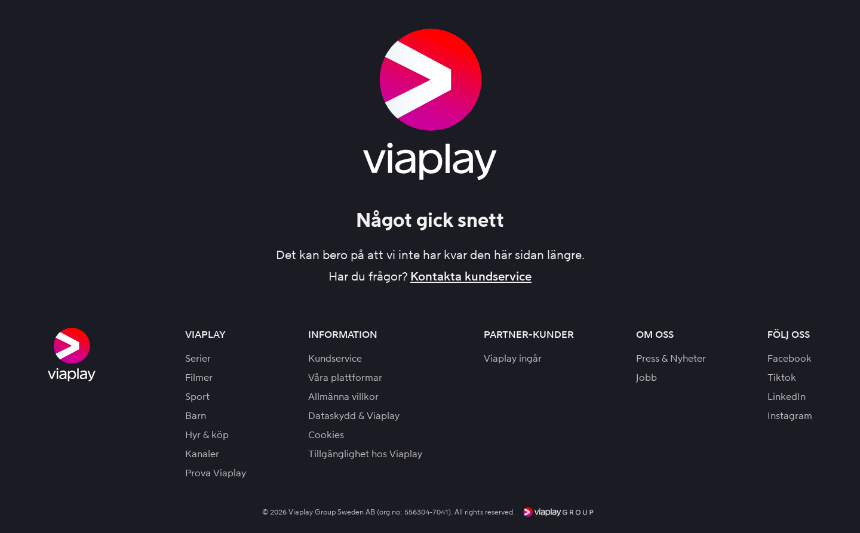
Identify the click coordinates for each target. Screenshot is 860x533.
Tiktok (781, 377)
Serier (198, 358)
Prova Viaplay (215, 473)
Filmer (199, 377)
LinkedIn (786, 396)
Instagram (789, 415)
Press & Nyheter (671, 358)
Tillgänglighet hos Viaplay (365, 454)
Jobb (646, 377)
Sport (197, 396)
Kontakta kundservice (471, 276)
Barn (195, 415)
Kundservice (335, 358)
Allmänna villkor (343, 396)
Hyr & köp (207, 434)
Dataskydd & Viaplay (354, 415)
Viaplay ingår (513, 358)
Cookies (326, 434)
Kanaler (202, 454)
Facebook (789, 358)
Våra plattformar (345, 377)
